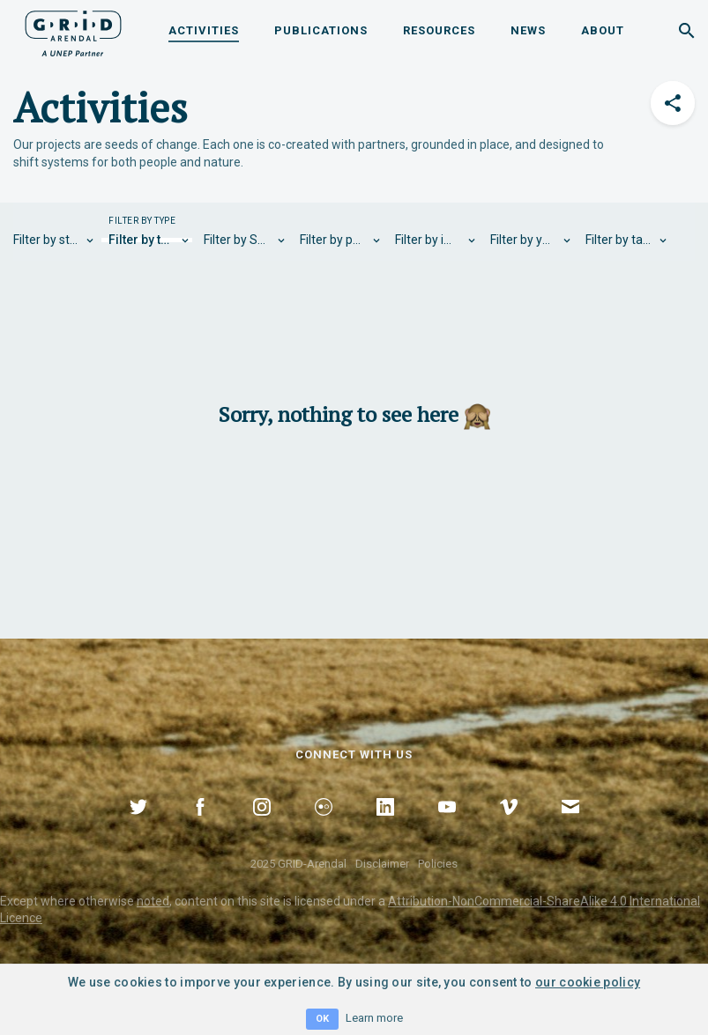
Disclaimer (382, 863)
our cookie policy (587, 982)
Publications (321, 30)
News (528, 30)
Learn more (374, 1017)
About (602, 30)
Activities (203, 30)
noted (153, 901)
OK (322, 1018)
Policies (438, 863)
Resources (439, 30)
